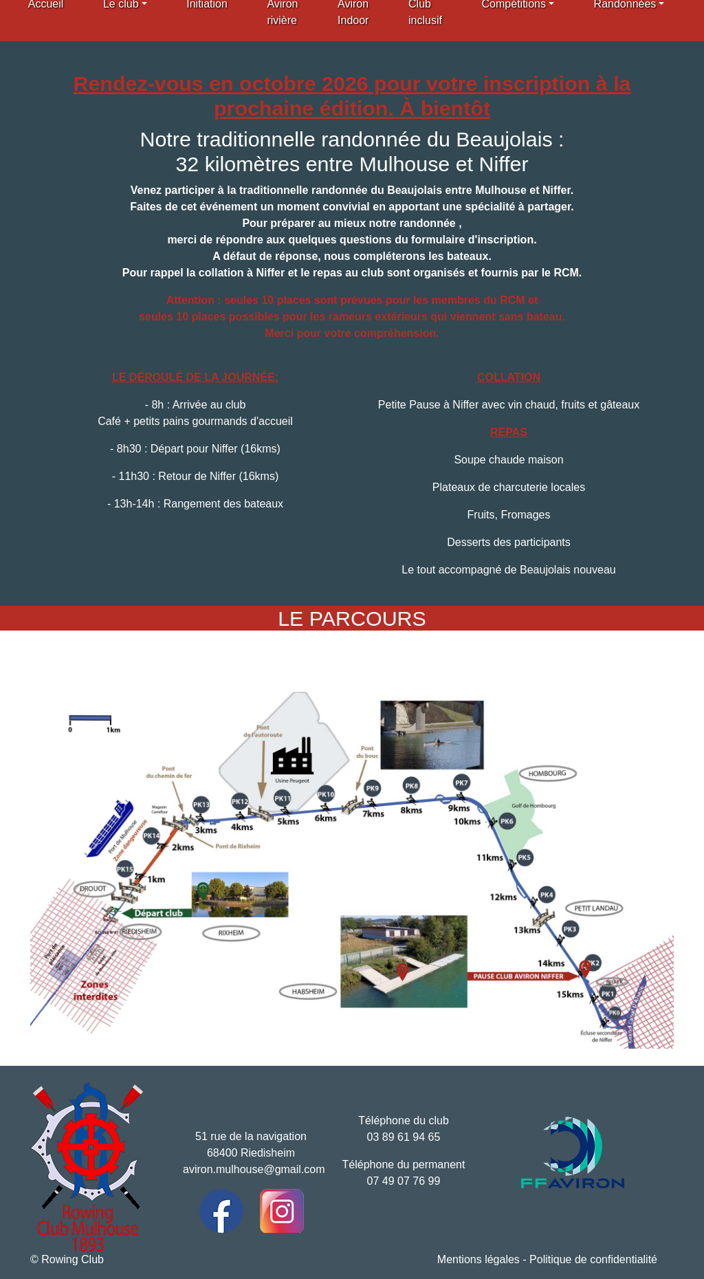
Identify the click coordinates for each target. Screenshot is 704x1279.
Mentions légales (478, 1259)
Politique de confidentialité (593, 1259)
